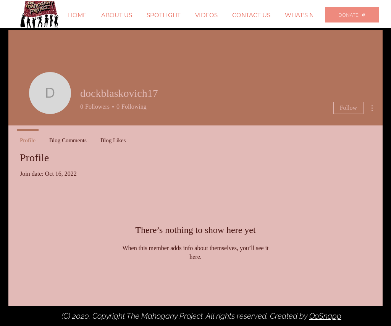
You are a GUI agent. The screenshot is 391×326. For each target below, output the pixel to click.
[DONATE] (352, 14)
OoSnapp (325, 316)
